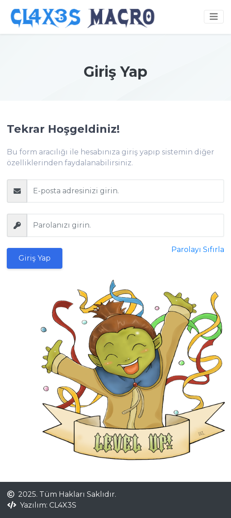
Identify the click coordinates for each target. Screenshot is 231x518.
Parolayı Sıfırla (197, 249)
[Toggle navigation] (214, 16)
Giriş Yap (35, 258)
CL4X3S (62, 505)
